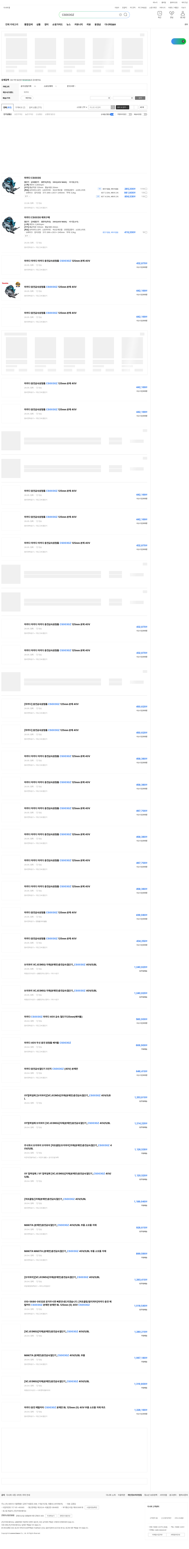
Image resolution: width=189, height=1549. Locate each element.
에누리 (155, 2)
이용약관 (121, 1495)
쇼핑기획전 (153, 8)
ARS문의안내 (175, 1535)
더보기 (184, 8)
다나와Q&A (110, 24)
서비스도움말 (179, 1518)
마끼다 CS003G (32, 177)
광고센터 (172, 1495)
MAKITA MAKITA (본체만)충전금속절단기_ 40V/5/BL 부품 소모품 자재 (65, 1251)
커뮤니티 (162, 8)
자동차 (117, 8)
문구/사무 (70, 86)
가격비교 (20, 107)
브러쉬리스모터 (35, 190)
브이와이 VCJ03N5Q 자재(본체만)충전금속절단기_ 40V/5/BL (60, 964)
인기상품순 (8, 114)
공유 (184, 24)
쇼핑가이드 (57, 24)
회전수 (31, 185)
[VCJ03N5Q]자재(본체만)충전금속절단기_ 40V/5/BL (56, 1331)
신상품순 (39, 114)
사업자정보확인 (92, 1507)
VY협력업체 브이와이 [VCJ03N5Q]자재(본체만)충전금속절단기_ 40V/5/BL (67, 1123)
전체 (7, 107)
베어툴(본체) (73, 182)
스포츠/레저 (48, 86)
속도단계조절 (57, 190)
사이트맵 (163, 1495)
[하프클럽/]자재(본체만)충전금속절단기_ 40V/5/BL (55, 1199)
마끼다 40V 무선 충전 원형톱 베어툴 (47, 1042)
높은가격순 (29, 114)
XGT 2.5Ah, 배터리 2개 (109, 193)
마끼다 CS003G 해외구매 (37, 217)
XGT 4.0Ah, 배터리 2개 (109, 197)
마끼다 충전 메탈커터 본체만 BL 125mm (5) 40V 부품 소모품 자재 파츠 (64, 1407)
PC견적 (132, 8)
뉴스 (69, 24)
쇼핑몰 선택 (82, 107)
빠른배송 (28, 98)
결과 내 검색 (121, 107)
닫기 (26, 196)
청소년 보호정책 (150, 1495)
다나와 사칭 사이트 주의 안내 (18, 1495)
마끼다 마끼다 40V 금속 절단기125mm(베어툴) (53, 1016)
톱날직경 (32, 187)
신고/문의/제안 (166, 1518)
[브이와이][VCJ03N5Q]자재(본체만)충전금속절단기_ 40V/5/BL (62, 1277)
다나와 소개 (110, 1495)
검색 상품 (35, 107)
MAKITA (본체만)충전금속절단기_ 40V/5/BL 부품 (54, 1355)
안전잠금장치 (69, 190)
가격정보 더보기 (137, 189)
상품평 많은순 (50, 114)
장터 (46, 24)
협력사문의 (183, 1495)
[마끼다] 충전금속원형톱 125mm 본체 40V (51, 704)
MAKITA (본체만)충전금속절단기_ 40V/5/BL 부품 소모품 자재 (60, 1225)
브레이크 (29, 193)
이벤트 (170, 8)
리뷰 (89, 24)
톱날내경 (48, 187)
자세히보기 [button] (50, 1516)
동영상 (98, 24)
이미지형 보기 (136, 107)
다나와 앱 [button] (7, 8)
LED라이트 (47, 190)
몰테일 (164, 2)
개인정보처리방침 (135, 1495)
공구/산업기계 (26, 86)
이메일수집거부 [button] (157, 1535)
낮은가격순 (18, 114)
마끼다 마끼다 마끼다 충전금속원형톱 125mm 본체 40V (57, 260)
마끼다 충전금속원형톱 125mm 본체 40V (50, 287)
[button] (160, 15)
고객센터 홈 (154, 1518)
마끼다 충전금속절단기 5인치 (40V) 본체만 (51, 1068)
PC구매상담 (142, 8)
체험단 (176, 8)
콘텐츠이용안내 (65, 1516)
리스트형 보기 (132, 107)
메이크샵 (185, 2)
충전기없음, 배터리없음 (110, 189)
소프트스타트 (80, 190)
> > (41, 974)
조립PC (124, 8)
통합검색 (28, 24)
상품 (38, 24)
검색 (140, 98)
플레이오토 (173, 2)
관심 (40, 203)
